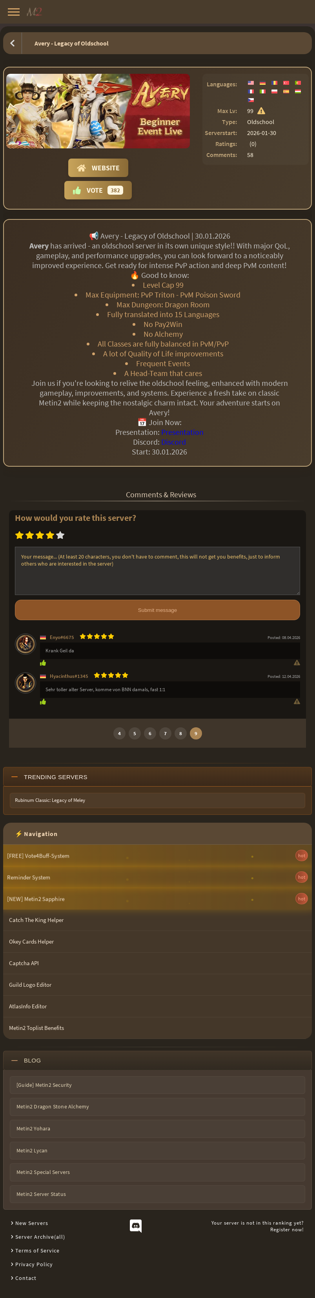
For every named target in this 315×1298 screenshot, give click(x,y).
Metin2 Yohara (33, 1128)
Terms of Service (37, 1250)
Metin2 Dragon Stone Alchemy (52, 1106)
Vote (98, 190)
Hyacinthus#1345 (69, 676)
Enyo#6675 (62, 637)
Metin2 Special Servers (43, 1172)
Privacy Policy (34, 1264)
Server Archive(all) (40, 1236)
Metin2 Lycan (31, 1150)
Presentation (182, 432)
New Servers (31, 1223)
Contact (25, 1278)
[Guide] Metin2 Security (44, 1084)
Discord (173, 442)
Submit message (157, 610)
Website (98, 167)
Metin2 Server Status (41, 1194)
